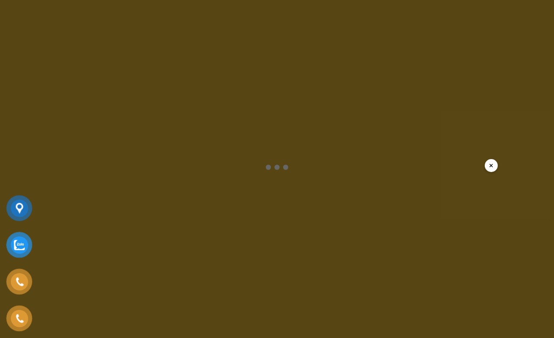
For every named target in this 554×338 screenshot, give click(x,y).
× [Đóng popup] (491, 165)
